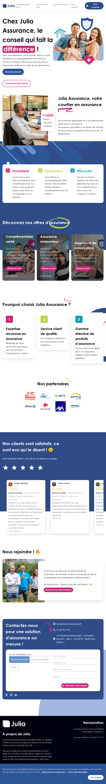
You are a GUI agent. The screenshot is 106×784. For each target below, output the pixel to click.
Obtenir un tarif (14, 268)
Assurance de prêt (13, 72)
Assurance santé (40, 659)
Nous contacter (94, 5)
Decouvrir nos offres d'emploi (58, 590)
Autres (13, 667)
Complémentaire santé (16, 83)
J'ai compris (96, 777)
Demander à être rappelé (75, 685)
